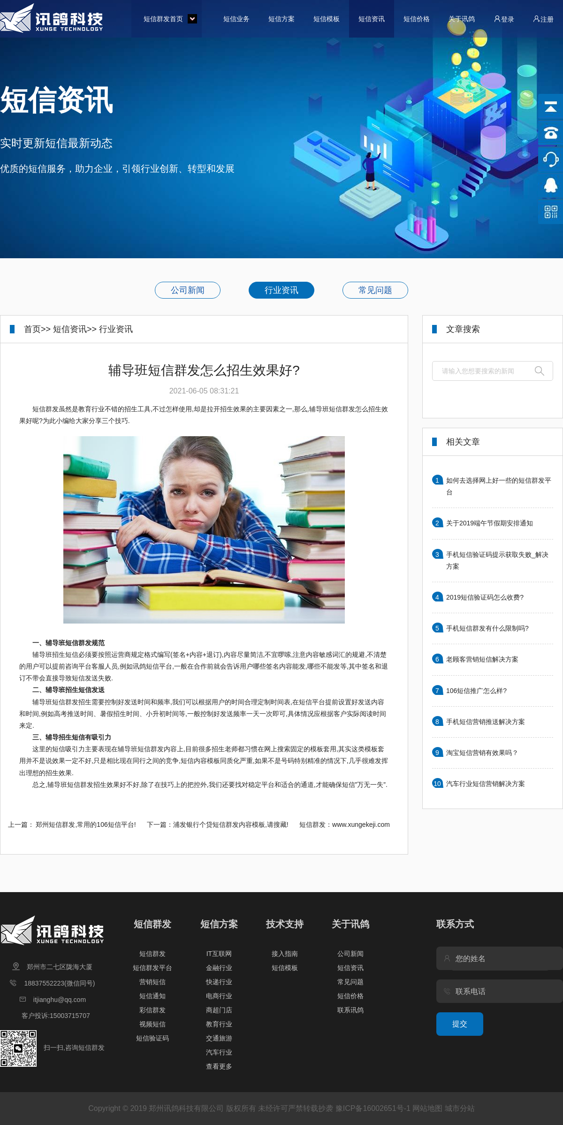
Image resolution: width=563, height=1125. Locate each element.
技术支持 (285, 924)
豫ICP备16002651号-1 (373, 1108)
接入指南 (285, 953)
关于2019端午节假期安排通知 (489, 523)
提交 (459, 1024)
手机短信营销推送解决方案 (485, 721)
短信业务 (236, 19)
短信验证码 (152, 1038)
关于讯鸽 (462, 19)
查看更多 (219, 1066)
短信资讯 (371, 19)
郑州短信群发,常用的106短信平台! (86, 824)
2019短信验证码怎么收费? (485, 597)
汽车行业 (219, 1052)
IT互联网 (219, 953)
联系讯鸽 (350, 1010)
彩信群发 (152, 1010)
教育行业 (219, 1024)
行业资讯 (281, 290)
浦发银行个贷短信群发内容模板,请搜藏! (231, 824)
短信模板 (326, 19)
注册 (543, 19)
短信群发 (152, 924)
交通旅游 (219, 1038)
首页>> (37, 329)
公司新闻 (188, 290)
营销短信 (152, 982)
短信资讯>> (75, 329)
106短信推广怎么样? (476, 690)
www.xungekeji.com (361, 824)
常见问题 (375, 290)
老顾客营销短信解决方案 (482, 659)
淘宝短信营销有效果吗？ (482, 752)
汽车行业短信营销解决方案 (485, 783)
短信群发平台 (152, 967)
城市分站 (460, 1108)
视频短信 (152, 1024)
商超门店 (219, 1010)
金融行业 (219, 967)
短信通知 (152, 996)
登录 (504, 19)
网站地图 (427, 1108)
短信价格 (416, 19)
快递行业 (219, 982)
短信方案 (281, 19)
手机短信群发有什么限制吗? (487, 628)
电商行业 (219, 996)
